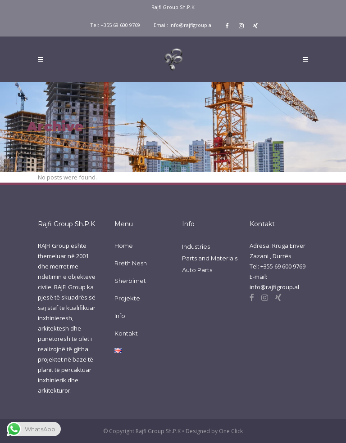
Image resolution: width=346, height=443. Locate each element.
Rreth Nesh (130, 263)
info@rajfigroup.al (191, 25)
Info (119, 315)
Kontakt (126, 333)
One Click (231, 431)
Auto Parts (197, 269)
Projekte (127, 298)
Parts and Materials (209, 258)
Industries (196, 246)
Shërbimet (130, 280)
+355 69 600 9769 (120, 25)
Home (123, 245)
